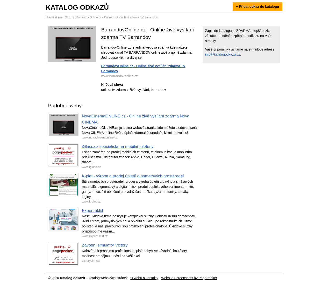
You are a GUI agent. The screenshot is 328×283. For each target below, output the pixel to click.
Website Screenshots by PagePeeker (189, 278)
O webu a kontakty (144, 278)
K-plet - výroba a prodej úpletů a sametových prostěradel (133, 176)
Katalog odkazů (77, 7)
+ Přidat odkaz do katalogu (257, 6)
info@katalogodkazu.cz (222, 54)
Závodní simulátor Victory (105, 245)
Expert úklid (92, 210)
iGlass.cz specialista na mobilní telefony (118, 146)
